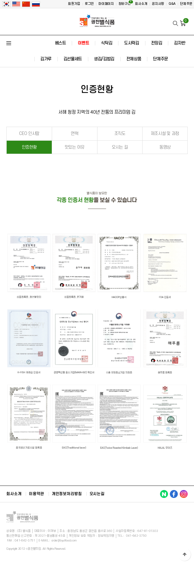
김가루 (45, 59)
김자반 (179, 43)
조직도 (119, 133)
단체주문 (186, 4)
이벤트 (83, 43)
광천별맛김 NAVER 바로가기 (164, 494)
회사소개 (141, 4)
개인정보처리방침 (67, 494)
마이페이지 (106, 4)
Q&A (172, 4)
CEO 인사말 (29, 133)
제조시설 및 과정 (165, 133)
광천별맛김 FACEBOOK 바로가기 (174, 494)
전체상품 (133, 59)
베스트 (60, 43)
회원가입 (74, 4)
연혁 (74, 133)
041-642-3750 (136, 535)
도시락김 (131, 43)
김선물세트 (73, 59)
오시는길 (97, 494)
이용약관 (36, 494)
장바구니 (125, 3)
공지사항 (158, 4)
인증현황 (29, 147)
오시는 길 (120, 147)
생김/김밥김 (104, 59)
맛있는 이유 (74, 147)
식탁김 (106, 43)
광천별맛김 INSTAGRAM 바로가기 (184, 494)
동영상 (165, 147)
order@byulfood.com (64, 540)
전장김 (156, 43)
